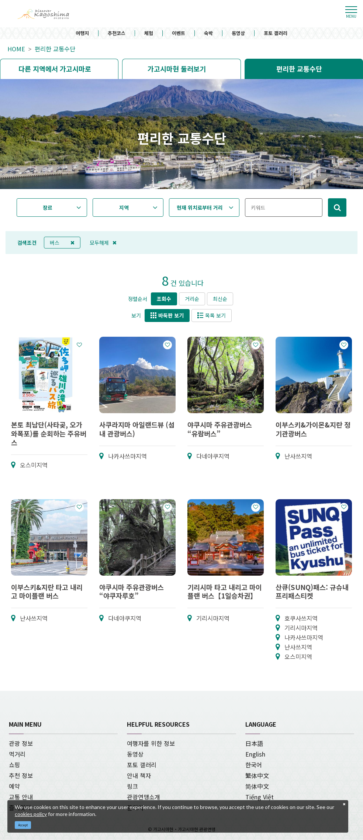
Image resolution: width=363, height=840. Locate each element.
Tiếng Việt (259, 796)
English (255, 754)
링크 (132, 786)
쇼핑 (14, 764)
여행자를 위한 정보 (151, 743)
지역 (124, 207)
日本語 (254, 743)
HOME (16, 49)
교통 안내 (21, 796)
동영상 (238, 33)
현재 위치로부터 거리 (200, 207)
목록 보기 (211, 315)
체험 (148, 33)
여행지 (82, 33)
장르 (47, 207)
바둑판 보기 (167, 315)
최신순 (220, 298)
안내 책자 (139, 775)
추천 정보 (21, 775)
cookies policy (31, 814)
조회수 (164, 298)
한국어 (253, 764)
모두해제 (103, 242)
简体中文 (257, 786)
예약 (14, 786)
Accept (23, 825)
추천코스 (116, 33)
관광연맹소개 (143, 796)
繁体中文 (257, 775)
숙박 (208, 33)
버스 (62, 242)
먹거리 (17, 754)
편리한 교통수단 (55, 49)
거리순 (192, 298)
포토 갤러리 (275, 33)
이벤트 (178, 33)
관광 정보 (21, 743)
